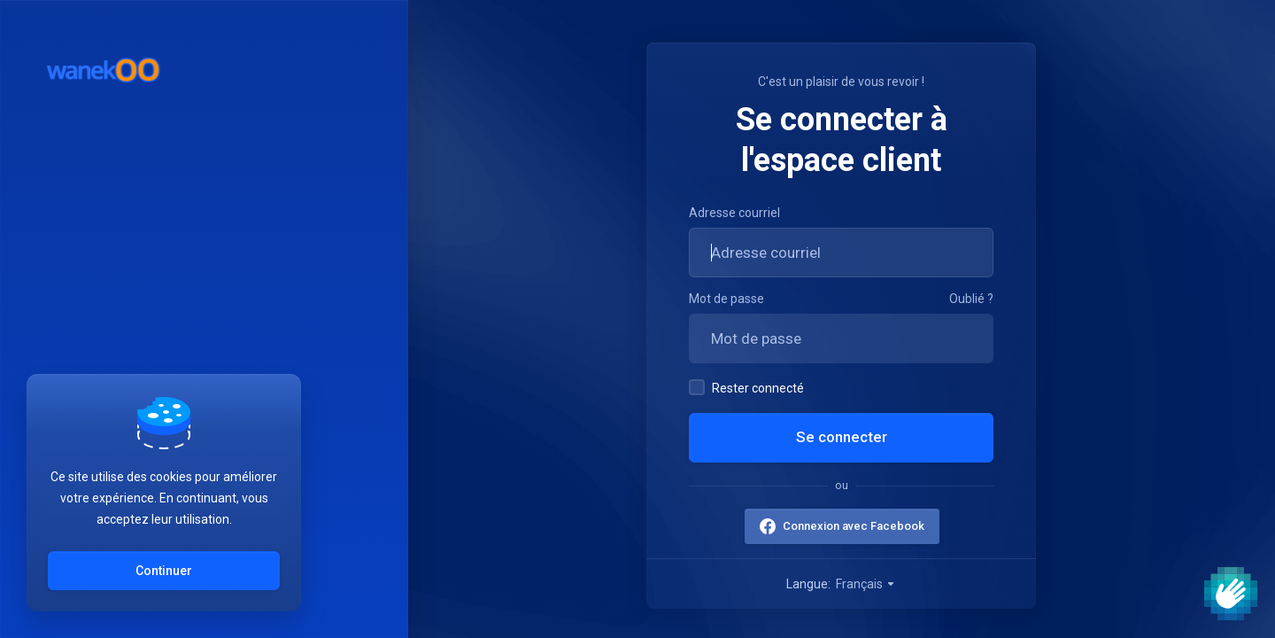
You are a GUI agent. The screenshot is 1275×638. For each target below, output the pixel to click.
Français (866, 584)
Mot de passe (726, 299)
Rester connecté (746, 387)
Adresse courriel (734, 213)
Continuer (163, 571)
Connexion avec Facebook (852, 526)
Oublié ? (971, 299)
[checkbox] (697, 387)
